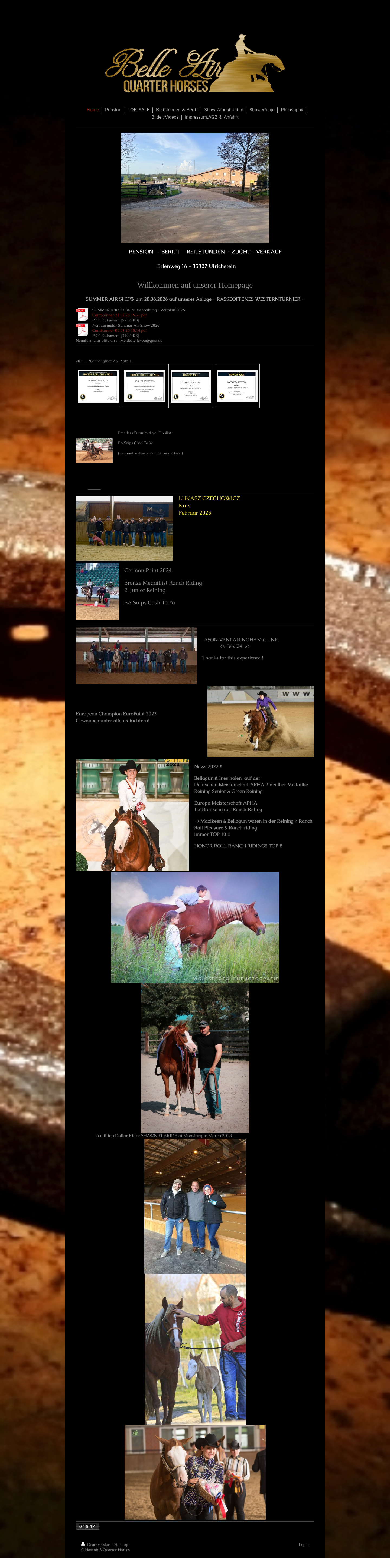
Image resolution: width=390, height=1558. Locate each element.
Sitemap (121, 1544)
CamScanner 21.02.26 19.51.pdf (119, 315)
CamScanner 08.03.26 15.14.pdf (119, 330)
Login (304, 1544)
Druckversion (96, 1544)
